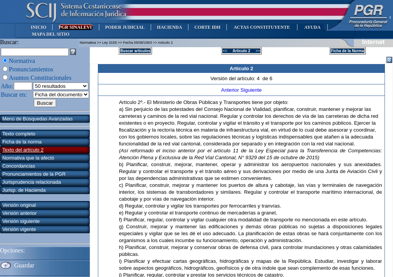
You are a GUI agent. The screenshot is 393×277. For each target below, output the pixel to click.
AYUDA (312, 27)
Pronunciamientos (31, 69)
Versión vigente (19, 229)
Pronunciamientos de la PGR (34, 174)
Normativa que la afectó (28, 158)
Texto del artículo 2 (22, 150)
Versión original (19, 205)
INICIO (38, 27)
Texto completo (18, 134)
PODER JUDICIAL (125, 27)
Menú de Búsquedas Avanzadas (37, 119)
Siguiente (251, 90)
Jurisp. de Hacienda (24, 190)
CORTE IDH (207, 27)
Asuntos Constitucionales (40, 77)
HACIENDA (169, 27)
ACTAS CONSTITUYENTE (262, 27)
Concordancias (18, 166)
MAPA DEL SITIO (51, 34)
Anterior (230, 90)
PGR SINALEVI (76, 27)
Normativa (22, 61)
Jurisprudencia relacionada (31, 182)
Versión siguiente (21, 221)
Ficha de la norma (21, 142)
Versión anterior (19, 213)
